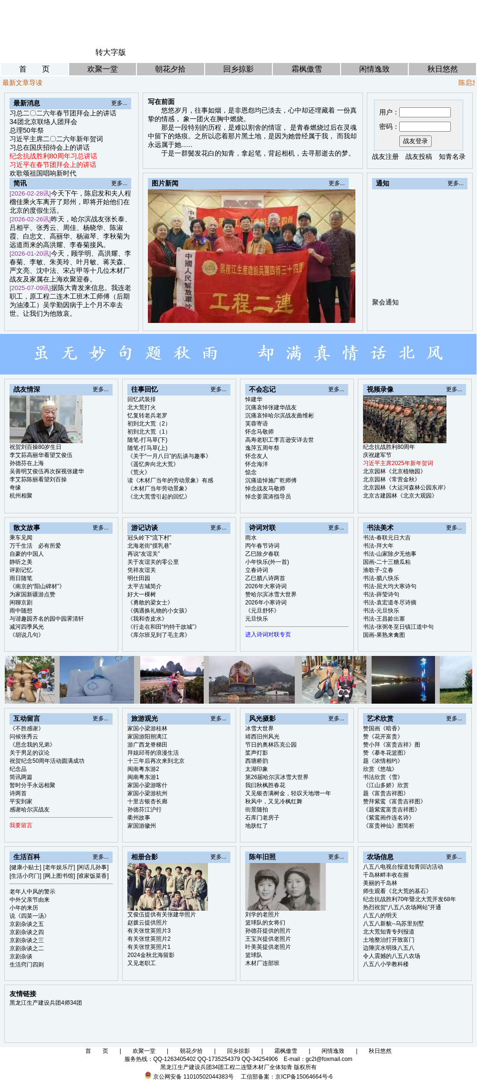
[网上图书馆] (59, 876)
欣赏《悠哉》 (380, 769)
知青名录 (452, 156)
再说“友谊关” (143, 554)
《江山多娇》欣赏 (386, 785)
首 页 (34, 69)
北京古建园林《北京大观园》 (400, 495)
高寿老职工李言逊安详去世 (279, 440)
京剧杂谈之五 (27, 924)
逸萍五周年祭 (262, 448)
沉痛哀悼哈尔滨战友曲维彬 (279, 415)
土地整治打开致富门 (389, 939)
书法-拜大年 (378, 545)
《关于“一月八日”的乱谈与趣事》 (169, 456)
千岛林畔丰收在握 (386, 875)
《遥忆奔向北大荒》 (153, 464)
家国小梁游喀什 (147, 785)
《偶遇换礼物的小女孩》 (158, 610)
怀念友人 (256, 456)
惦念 (251, 472)
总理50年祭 (27, 130)
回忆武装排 (141, 399)
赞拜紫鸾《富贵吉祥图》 (394, 801)
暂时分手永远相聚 (32, 785)
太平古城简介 (144, 586)
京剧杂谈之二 (27, 948)
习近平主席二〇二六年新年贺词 (56, 139)
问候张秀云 (24, 736)
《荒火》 (138, 472)
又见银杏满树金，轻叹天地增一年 (288, 793)
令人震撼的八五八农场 (391, 956)
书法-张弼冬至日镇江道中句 (398, 627)
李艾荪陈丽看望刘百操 (38, 479)
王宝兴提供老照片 (268, 938)
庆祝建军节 (377, 455)
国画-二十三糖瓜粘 (387, 562)
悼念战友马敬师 (265, 488)
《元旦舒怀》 (262, 610)
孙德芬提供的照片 (268, 930)
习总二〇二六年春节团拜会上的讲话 (63, 113)
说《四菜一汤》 (30, 916)
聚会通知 (385, 308)
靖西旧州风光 (262, 736)
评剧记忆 (21, 570)
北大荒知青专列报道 (389, 931)
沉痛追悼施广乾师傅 (271, 480)
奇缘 (15, 487)
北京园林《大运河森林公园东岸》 (406, 487)
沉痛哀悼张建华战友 (271, 407)
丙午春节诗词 (262, 545)
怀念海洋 (256, 464)
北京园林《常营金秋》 (391, 479)
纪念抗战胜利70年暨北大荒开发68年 (409, 899)
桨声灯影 (256, 752)
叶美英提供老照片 (268, 947)
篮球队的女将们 (265, 922)
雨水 (251, 537)
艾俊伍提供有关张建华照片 (161, 914)
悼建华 (253, 399)
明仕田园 (138, 578)
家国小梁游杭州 (147, 793)
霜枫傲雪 (306, 69)
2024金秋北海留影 (151, 955)
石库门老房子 (262, 817)
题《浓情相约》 (383, 761)
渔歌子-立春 (378, 570)
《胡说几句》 (27, 635)
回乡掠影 (238, 69)
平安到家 (21, 801)
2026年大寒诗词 (266, 586)
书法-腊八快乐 (381, 578)
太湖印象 (256, 769)
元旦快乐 (256, 618)
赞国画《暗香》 (383, 728)
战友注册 (385, 156)
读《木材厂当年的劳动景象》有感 (170, 480)
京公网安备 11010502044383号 (193, 1076)
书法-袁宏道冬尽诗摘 (389, 602)
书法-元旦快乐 (381, 610)
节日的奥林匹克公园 (271, 744)
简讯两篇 (21, 777)
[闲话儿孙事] (93, 867)
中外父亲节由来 (30, 899)
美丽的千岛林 (380, 883)
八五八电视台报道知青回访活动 (403, 866)
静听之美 (21, 562)
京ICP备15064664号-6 (303, 1076)
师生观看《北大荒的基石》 (397, 891)
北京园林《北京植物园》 (394, 471)
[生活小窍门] (25, 876)
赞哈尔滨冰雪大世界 (271, 594)
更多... (119, 103)
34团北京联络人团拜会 (43, 121)
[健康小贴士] (25, 867)
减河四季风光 (27, 627)
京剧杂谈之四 (27, 932)
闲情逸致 (374, 69)
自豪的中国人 (27, 554)
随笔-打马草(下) (147, 440)
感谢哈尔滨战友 (30, 809)
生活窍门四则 (27, 964)
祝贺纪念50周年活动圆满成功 (47, 761)
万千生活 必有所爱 (35, 545)
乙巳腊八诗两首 (265, 578)
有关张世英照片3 (149, 930)
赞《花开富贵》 (383, 736)
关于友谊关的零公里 (153, 562)
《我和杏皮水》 (147, 618)
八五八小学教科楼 (386, 964)
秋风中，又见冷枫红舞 (273, 801)
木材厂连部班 (262, 963)
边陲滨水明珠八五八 (389, 948)
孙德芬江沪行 (144, 809)
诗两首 (18, 793)
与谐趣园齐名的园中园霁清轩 (47, 618)
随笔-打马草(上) (147, 448)
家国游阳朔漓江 (147, 736)
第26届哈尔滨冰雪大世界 (277, 777)
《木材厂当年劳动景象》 (158, 488)
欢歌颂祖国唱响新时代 (43, 173)
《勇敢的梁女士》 (150, 602)
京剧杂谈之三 (27, 940)
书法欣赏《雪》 (383, 777)
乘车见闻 (21, 537)
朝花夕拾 (170, 69)
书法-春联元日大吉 (387, 537)
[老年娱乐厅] (59, 867)
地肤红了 (256, 825)
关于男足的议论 (30, 752)
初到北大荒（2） (149, 423)
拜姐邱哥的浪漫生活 (153, 752)
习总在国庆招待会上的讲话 (50, 147)
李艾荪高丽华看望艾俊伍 (41, 455)
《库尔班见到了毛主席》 (158, 635)
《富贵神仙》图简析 (389, 825)
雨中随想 (21, 610)
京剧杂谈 (21, 956)
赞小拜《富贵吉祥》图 (391, 744)
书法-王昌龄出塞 (384, 618)
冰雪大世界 (259, 728)
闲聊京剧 (21, 602)
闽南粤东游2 (143, 769)
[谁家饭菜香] (93, 876)
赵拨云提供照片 (147, 922)
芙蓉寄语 (256, 423)
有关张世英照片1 (149, 947)
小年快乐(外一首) (267, 562)
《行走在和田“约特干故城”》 (163, 627)
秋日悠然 (442, 69)
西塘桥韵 (256, 761)
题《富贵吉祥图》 (386, 793)
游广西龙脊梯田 (147, 744)
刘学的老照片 (262, 914)
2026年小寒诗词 (266, 602)
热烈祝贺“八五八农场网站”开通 (402, 907)
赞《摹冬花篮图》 (386, 752)
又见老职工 (141, 963)
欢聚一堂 (102, 69)
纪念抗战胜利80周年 (389, 447)
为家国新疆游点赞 (32, 594)
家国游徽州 (141, 825)
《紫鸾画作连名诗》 (389, 817)
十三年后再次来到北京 (156, 761)
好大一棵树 (141, 594)
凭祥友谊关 (141, 570)
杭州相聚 (21, 495)
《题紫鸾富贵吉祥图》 (391, 809)
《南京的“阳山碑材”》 (37, 586)
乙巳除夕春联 (262, 554)
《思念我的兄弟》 (32, 744)
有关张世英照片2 (149, 938)
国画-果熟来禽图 (384, 635)
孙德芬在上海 (27, 463)
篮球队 (253, 955)
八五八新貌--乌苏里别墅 (393, 923)
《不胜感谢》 (27, 728)
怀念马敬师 (259, 431)
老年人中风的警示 (32, 891)
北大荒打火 (141, 407)
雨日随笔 (21, 578)
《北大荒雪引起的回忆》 (158, 496)
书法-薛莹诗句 (381, 594)
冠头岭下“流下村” (149, 537)
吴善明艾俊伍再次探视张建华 (47, 471)
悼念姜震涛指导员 (268, 496)
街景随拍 (256, 809)
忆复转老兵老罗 (147, 415)
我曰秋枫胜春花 (265, 785)
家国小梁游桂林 (147, 728)
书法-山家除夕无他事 (389, 554)
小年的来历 (24, 907)
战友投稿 (418, 156)
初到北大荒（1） (149, 431)
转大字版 (110, 52)
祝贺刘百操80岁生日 (36, 447)
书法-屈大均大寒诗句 (389, 586)
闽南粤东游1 (143, 777)
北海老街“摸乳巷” (149, 545)
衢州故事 (138, 817)
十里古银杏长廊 (147, 801)
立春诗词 (256, 570)
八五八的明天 (380, 915)
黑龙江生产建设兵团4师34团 (46, 1002)
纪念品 (18, 769)
